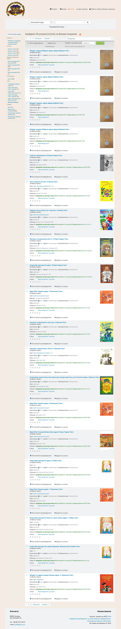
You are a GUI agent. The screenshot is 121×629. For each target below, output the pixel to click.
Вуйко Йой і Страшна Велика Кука (52, 432)
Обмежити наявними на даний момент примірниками (14, 42)
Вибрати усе (52, 43)
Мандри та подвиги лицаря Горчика (51, 575)
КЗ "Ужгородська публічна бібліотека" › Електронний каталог (16, 9)
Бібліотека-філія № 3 (43, 117)
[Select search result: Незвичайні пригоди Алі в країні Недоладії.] (26, 546)
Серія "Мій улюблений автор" (13, 92)
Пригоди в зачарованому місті (49, 239)
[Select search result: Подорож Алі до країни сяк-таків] (26, 210)
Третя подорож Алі (44, 182)
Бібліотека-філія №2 (14, 65)
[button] (63, 9)
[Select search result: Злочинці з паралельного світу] (26, 322)
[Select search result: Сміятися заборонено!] (26, 155)
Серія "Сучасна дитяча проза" (41, 296)
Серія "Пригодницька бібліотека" (14, 99)
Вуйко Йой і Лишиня (46, 291)
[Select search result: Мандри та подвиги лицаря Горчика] (26, 575)
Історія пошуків (81, 9)
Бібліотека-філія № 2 (43, 91)
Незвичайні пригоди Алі (48, 265)
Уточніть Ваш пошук (14, 34)
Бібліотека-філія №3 (14, 68)
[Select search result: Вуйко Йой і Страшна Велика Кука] (26, 431)
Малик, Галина (12, 53)
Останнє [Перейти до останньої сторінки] (48, 38)
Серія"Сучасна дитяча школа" (41, 436)
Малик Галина (12, 51)
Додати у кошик (61, 72)
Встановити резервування (41, 72)
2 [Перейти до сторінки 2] (30, 38)
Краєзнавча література (11, 110)
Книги (9, 79)
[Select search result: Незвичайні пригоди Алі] (26, 265)
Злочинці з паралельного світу (48, 322)
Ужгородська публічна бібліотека (99, 621)
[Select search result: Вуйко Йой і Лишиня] (26, 291)
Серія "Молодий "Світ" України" (12, 88)
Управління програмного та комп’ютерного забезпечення (89, 619)
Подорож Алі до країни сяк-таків (48, 210)
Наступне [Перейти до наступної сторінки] (39, 38)
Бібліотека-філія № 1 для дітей (46, 65)
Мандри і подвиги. (46, 77)
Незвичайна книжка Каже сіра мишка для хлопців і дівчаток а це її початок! (64, 377)
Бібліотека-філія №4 (14, 72)
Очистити (71, 9)
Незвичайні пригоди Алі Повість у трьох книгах (54, 518)
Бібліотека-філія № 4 (43, 143)
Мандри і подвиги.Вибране (49, 51)
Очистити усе (49, 46)
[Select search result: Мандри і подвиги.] (26, 76)
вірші (9, 107)
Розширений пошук (57, 27)
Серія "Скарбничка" (38, 579)
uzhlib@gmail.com (19, 624)
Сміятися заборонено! (46, 155)
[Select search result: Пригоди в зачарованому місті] (26, 238)
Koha (109, 616)
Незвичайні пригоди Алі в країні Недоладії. (55, 546)
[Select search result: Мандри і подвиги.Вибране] (26, 50)
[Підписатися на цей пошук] (80, 34)
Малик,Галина (12, 55)
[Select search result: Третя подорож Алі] (26, 181)
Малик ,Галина (12, 49)
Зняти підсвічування (35, 43)
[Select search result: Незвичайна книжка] (26, 377)
